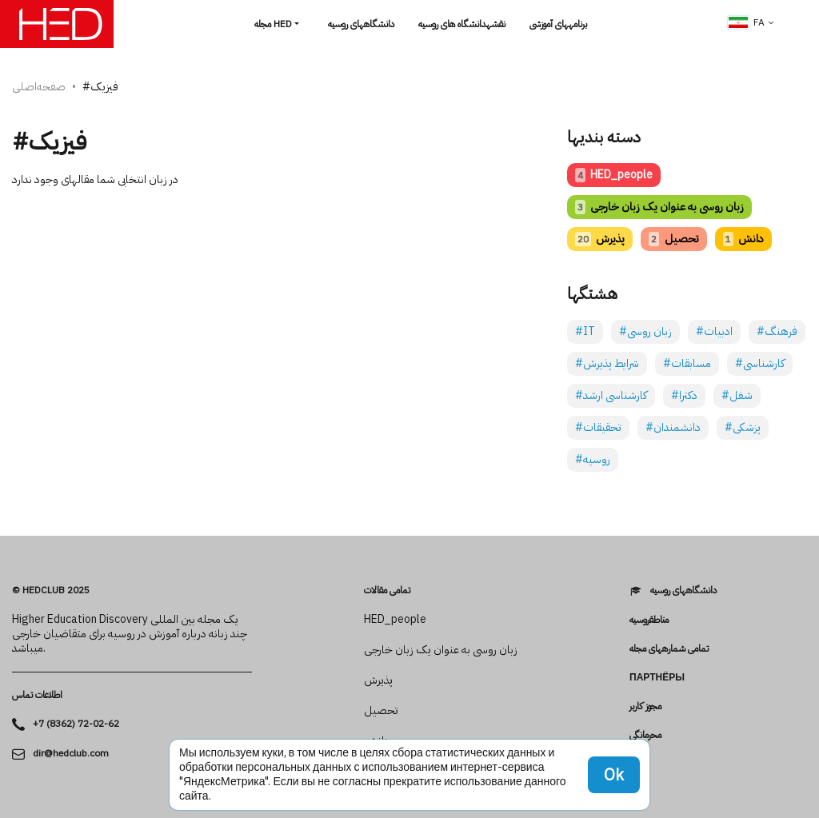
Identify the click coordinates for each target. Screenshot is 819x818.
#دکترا (684, 395)
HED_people (614, 174)
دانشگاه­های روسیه (361, 24)
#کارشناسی (760, 363)
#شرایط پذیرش (607, 363)
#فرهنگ (777, 331)
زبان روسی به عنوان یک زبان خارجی (659, 206)
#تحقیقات (598, 427)
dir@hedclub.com (71, 753)
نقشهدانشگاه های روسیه (461, 24)
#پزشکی (743, 427)
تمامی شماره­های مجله (669, 648)
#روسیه (592, 459)
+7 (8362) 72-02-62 (76, 724)
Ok (614, 775)
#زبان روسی (645, 331)
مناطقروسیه (649, 619)
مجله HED (273, 24)
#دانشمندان (673, 427)
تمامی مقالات (387, 590)
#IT (585, 331)
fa (746, 22)
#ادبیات (714, 331)
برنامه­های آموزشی (558, 24)
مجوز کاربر (645, 706)
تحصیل (673, 238)
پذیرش (600, 238)
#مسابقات (687, 363)
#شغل (737, 395)
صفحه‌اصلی (39, 86)
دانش (743, 238)
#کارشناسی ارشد (611, 395)
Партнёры (657, 677)
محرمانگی (645, 734)
